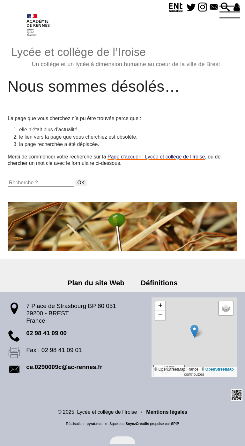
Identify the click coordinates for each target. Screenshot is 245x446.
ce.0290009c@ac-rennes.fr (64, 367)
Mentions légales (166, 412)
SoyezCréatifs (137, 424)
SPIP (175, 424)
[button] (225, 7)
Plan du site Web (95, 283)
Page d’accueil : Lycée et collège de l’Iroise (156, 156)
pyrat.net (93, 424)
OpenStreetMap (219, 369)
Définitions (159, 283)
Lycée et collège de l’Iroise (115, 56)
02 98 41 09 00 (46, 333)
